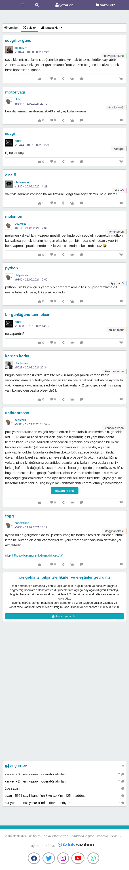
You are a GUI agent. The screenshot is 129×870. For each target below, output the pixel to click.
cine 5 (10, 175)
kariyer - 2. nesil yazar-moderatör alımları (64, 781)
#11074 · (32, 52)
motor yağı (15, 92)
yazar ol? (105, 5)
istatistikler (52, 27)
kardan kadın (17, 356)
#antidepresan (114, 428)
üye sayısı (64, 788)
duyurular (16, 766)
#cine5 (119, 190)
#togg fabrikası (114, 531)
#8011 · (31, 228)
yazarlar (64, 5)
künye (50, 845)
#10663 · (32, 326)
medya (102, 836)
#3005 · (32, 424)
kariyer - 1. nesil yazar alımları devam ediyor (64, 802)
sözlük (116, 836)
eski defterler (7, 5)
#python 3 (117, 283)
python (11, 268)
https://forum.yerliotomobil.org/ (35, 555)
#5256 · (31, 527)
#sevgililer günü (114, 55)
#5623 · (31, 367)
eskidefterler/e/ (56, 836)
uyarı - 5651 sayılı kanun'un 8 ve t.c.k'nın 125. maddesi (64, 795)
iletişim (35, 836)
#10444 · (32, 145)
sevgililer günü (18, 40)
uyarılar (37, 845)
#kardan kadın (114, 371)
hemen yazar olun (64, 616)
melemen (13, 216)
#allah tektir (116, 329)
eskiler (29, 27)
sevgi (10, 133)
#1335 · (32, 186)
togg (9, 515)
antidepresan (17, 412)
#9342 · (31, 279)
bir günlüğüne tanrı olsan (27, 314)
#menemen (116, 231)
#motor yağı (116, 107)
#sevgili (119, 148)
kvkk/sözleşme (82, 836)
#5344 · (31, 103)
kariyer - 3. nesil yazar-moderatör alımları (64, 774)
